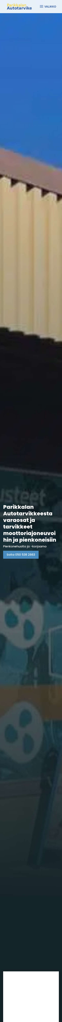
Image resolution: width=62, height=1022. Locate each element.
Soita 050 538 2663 (21, 554)
